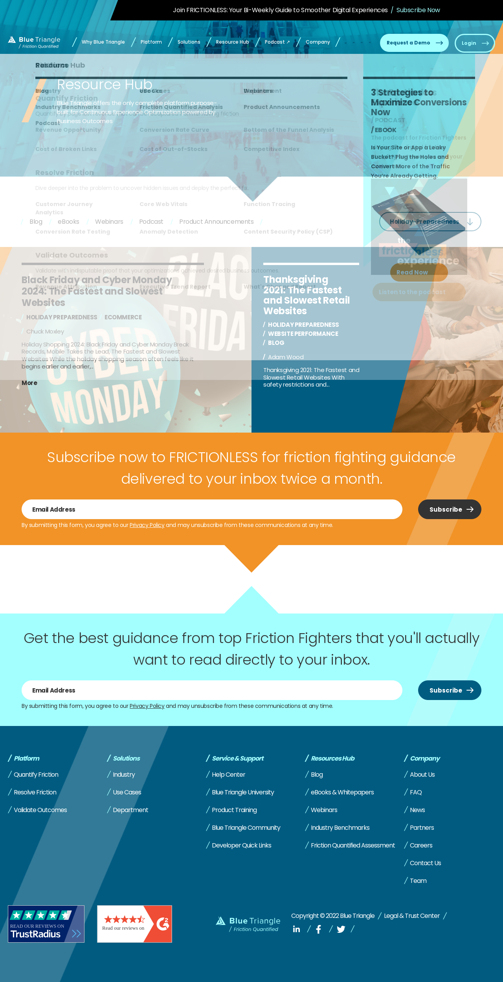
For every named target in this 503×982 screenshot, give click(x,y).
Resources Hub (332, 758)
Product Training (234, 809)
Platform (26, 758)
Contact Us (425, 863)
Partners (422, 827)
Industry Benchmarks (340, 827)
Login (469, 43)
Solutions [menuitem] (189, 42)
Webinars (109, 221)
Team (418, 880)
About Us (422, 774)
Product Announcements (216, 221)
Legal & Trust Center (412, 915)
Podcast (151, 221)
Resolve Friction (35, 792)
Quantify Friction (36, 774)
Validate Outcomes (40, 809)
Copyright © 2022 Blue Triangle (332, 915)
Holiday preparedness (61, 317)
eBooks (68, 221)
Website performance (303, 334)
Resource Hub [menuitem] (232, 42)
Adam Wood (285, 357)
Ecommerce (123, 317)
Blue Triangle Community (246, 827)
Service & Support (237, 758)
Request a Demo (408, 42)
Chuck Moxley (45, 331)
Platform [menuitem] (151, 42)
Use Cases (127, 792)
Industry (124, 774)
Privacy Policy (147, 525)
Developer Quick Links (241, 845)
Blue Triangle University (243, 792)
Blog (35, 221)
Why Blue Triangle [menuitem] (103, 42)
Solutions (126, 758)
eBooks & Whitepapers (342, 792)
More (29, 383)
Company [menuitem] (318, 42)
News (417, 809)
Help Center (228, 774)
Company (424, 758)
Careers (421, 845)
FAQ (416, 792)
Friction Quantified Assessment (353, 845)
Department (130, 809)
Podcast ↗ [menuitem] (277, 42)
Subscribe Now (418, 10)
